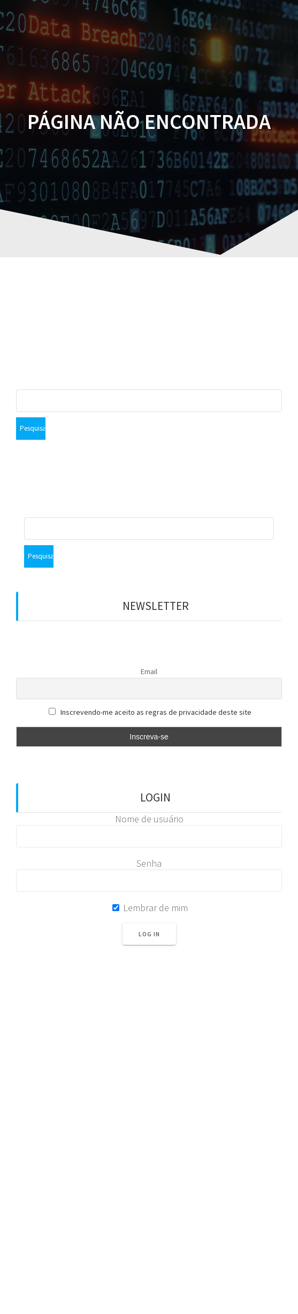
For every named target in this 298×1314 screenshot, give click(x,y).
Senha (149, 863)
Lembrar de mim (150, 908)
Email (149, 671)
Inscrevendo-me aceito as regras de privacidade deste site (155, 712)
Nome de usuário (149, 819)
